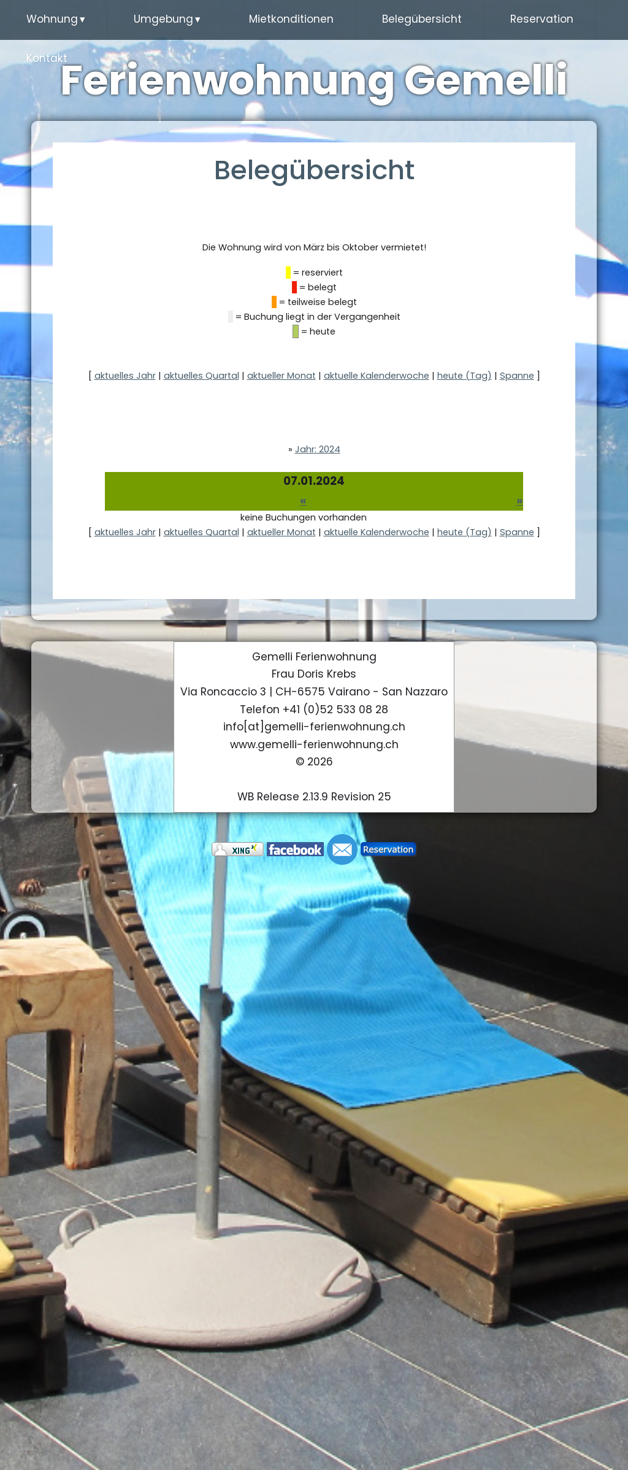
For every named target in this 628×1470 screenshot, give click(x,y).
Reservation (541, 19)
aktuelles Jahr (125, 376)
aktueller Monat (281, 376)
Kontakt (46, 58)
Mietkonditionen (291, 19)
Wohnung (55, 19)
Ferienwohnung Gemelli (314, 80)
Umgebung (167, 19)
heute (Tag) (464, 376)
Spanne (517, 376)
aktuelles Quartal (201, 376)
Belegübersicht (422, 19)
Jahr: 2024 (317, 449)
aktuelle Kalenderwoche (376, 376)
